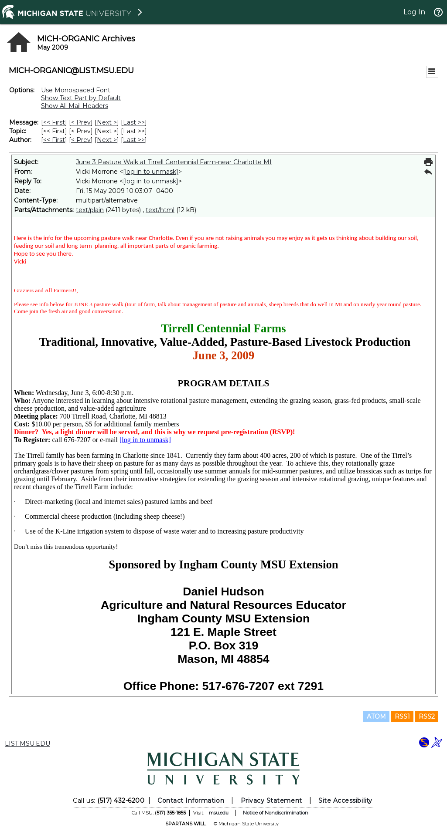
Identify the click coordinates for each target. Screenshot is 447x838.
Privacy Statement (271, 800)
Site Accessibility (345, 800)
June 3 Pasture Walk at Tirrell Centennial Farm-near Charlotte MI (174, 162)
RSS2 (427, 716)
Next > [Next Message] (107, 122)
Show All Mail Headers (74, 106)
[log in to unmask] (150, 172)
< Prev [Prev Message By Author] (81, 140)
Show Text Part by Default (81, 98)
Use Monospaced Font (75, 90)
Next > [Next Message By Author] (107, 140)
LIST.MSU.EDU (27, 743)
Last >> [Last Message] (134, 122)
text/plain (90, 210)
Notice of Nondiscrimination (275, 813)
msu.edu (219, 813)
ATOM (376, 716)
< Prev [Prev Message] (81, 122)
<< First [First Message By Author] (54, 140)
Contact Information (190, 800)
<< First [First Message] (54, 122)
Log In (414, 12)
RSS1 (402, 716)
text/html (160, 210)
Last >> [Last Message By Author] (134, 140)
